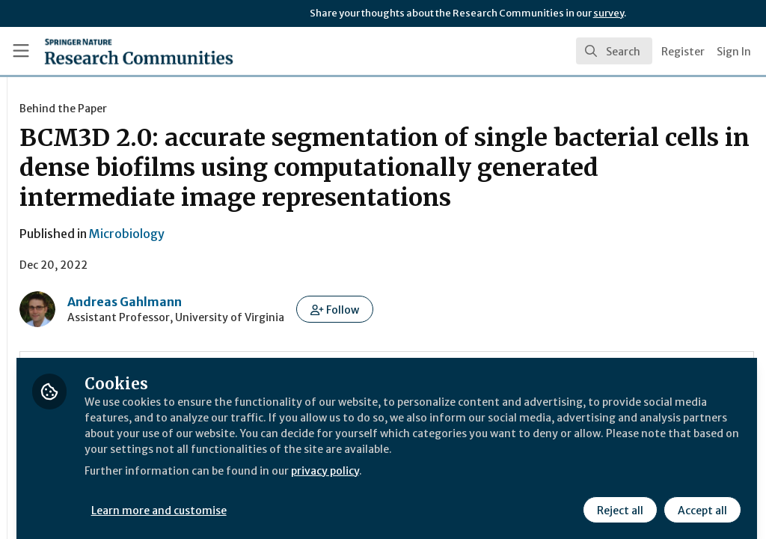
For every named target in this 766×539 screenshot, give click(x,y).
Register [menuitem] (683, 51)
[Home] (112, 51)
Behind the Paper (247, 108)
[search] (614, 50)
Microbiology (311, 263)
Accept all (700, 499)
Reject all (618, 499)
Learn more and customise (344, 499)
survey (608, 13)
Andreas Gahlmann (308, 331)
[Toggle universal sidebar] (21, 51)
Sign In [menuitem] (734, 51)
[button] (518, 339)
